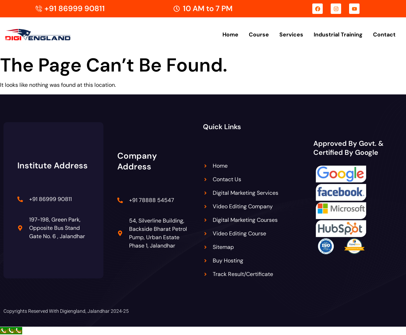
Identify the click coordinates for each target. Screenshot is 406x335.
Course (259, 34)
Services (291, 34)
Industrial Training (338, 34)
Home (230, 34)
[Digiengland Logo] (48, 35)
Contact (384, 34)
